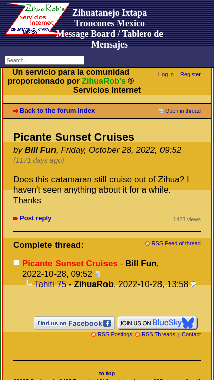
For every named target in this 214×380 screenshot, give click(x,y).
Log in (166, 74)
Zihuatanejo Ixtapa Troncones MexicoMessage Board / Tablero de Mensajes (110, 29)
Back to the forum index (57, 110)
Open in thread (183, 111)
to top (107, 373)
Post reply (35, 218)
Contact (191, 334)
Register (190, 74)
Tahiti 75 (50, 284)
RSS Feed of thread (176, 243)
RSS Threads (158, 334)
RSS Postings (115, 334)
